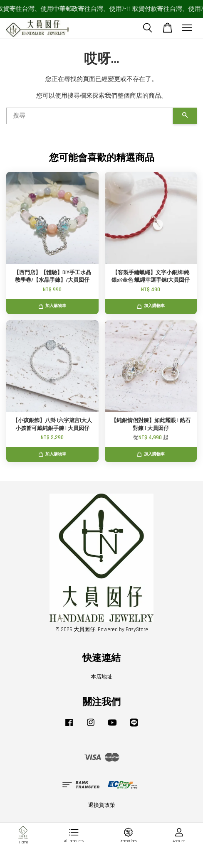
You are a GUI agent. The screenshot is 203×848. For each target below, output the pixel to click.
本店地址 (101, 676)
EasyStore (137, 629)
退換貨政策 (101, 805)
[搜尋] (89, 116)
